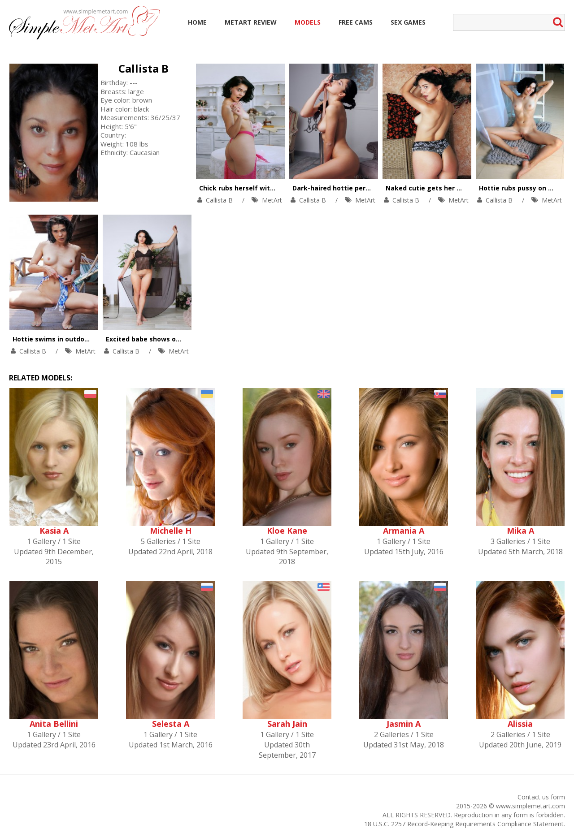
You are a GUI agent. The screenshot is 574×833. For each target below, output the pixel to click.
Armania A (403, 530)
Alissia (520, 723)
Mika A (520, 530)
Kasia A (54, 530)
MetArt (272, 200)
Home (197, 22)
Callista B (143, 68)
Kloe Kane (287, 530)
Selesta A (170, 723)
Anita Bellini (54, 723)
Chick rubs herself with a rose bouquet (262, 188)
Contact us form (541, 797)
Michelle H (170, 530)
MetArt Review (251, 22)
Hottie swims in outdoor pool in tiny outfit (81, 339)
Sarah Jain (287, 723)
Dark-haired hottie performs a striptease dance (370, 188)
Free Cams (356, 22)
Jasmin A (404, 723)
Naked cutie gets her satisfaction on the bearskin (467, 188)
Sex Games (408, 22)
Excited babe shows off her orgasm (163, 339)
